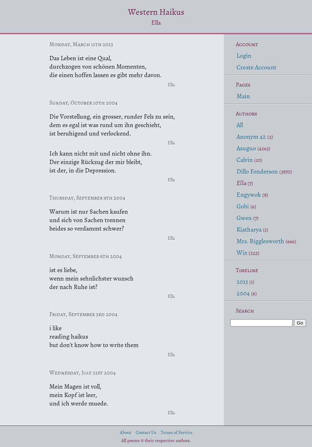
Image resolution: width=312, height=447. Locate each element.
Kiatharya (249, 229)
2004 (243, 293)
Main (243, 96)
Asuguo (246, 148)
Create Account (256, 67)
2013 (242, 281)
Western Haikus (156, 12)
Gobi (243, 206)
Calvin (245, 160)
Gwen (244, 218)
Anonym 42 (251, 136)
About (125, 432)
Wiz (242, 252)
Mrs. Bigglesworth (260, 241)
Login (244, 55)
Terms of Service (176, 432)
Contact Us (146, 432)
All (240, 125)
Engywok (249, 194)
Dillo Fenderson (257, 171)
